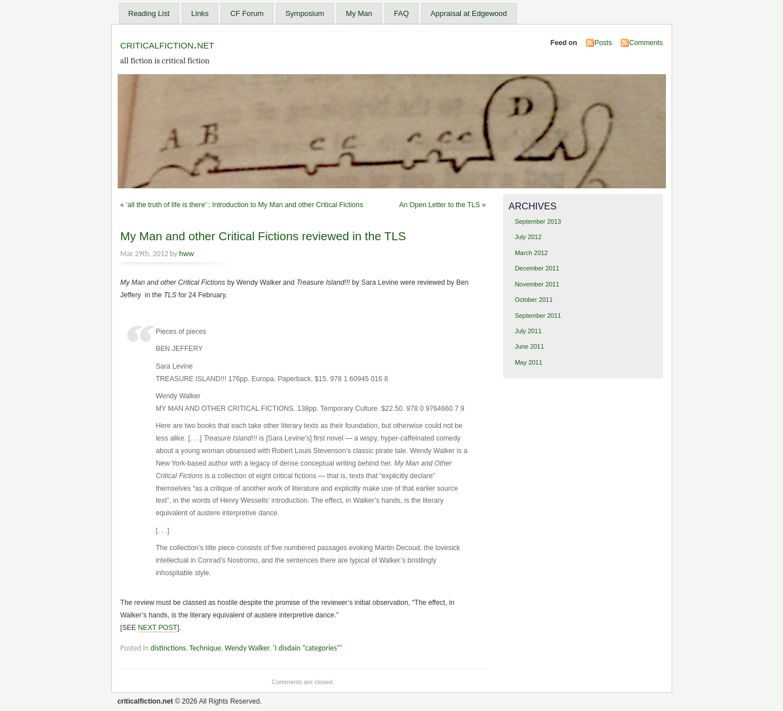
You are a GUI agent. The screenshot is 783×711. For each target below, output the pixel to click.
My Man (359, 13)
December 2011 (537, 268)
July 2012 (528, 236)
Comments (646, 43)
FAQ (401, 13)
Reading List (149, 13)
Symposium (305, 13)
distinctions (168, 648)
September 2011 (538, 315)
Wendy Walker (247, 648)
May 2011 (528, 362)
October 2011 (533, 299)
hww (186, 253)
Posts (603, 43)
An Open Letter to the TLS (439, 205)
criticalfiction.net (167, 44)
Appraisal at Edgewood (469, 13)
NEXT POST (158, 628)
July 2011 (528, 331)
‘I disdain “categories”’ (307, 648)
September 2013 (538, 221)
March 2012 (531, 252)
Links (199, 13)
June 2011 (529, 346)
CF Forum (247, 13)
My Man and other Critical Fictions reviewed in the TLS (263, 236)
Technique (205, 648)
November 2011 (537, 284)
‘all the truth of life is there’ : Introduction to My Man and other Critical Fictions (244, 205)
